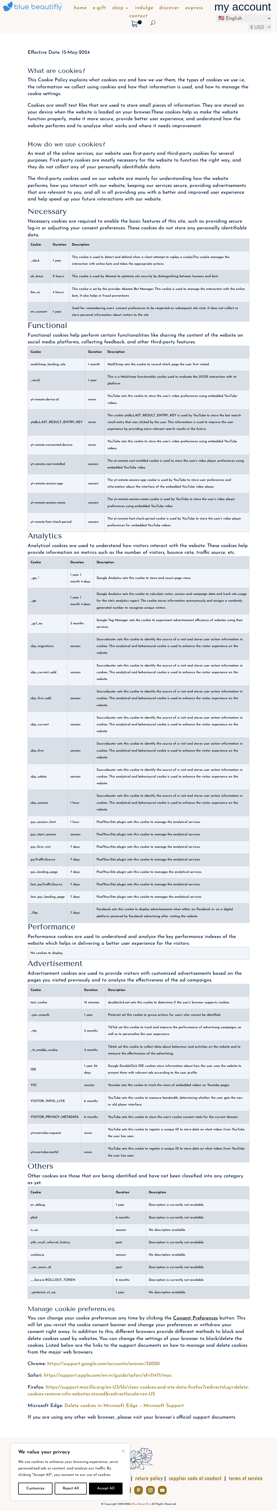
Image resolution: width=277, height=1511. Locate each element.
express (194, 8)
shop (118, 8)
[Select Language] (243, 18)
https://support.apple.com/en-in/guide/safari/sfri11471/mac (108, 1375)
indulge (144, 8)
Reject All (71, 1488)
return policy (149, 1478)
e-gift (99, 8)
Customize (35, 1488)
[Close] (123, 1451)
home (80, 8)
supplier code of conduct (195, 1478)
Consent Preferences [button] (195, 1318)
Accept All (105, 1488)
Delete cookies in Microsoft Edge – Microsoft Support (124, 1405)
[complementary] (70, 1471)
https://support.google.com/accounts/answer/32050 (103, 1363)
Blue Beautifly (140, 1504)
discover (169, 8)
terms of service (246, 1478)
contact (138, 16)
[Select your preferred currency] (259, 27)
